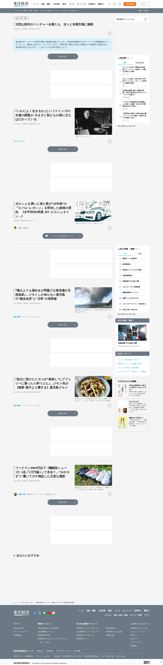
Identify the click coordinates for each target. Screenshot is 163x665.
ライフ (56, 10)
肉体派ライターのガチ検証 (132, 270)
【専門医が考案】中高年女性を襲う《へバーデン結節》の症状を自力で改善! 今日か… (134, 115)
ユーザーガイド (136, 658)
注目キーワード (123, 354)
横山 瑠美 (17, 317)
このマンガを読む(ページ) (63, 236)
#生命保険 (134, 368)
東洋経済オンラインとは (125, 19)
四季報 (91, 4)
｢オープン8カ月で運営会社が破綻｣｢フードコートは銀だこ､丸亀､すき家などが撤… (134, 69)
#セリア (120, 360)
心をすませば (134, 401)
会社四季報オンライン (46, 647)
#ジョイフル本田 (123, 368)
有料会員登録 (130, 4)
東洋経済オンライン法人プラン (88, 644)
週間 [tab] (139, 254)
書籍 (100, 4)
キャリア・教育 (46, 10)
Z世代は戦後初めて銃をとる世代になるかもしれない (137, 387)
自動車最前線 (127, 275)
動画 (64, 4)
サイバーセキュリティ (22, 647)
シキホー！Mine (43, 658)
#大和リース (135, 372)
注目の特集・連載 (124, 320)
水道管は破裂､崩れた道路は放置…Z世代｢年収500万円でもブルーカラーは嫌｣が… (134, 92)
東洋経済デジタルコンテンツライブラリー (53, 654)
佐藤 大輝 (21, 494)
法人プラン (134, 654)
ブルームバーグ (19, 141)
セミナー (80, 4)
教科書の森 (110, 651)
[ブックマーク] (109, 33)
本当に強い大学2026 (129, 310)
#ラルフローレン (123, 372)
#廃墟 (144, 372)
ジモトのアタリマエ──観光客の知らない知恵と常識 (134, 304)
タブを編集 (144, 10)
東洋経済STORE (44, 651)
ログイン (143, 4)
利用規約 (133, 661)
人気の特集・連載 (126, 249)
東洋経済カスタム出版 (114, 647)
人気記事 (56, 4)
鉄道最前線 (126, 264)
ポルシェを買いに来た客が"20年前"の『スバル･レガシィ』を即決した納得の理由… (134, 81)
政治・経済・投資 (30, 10)
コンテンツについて (137, 647)
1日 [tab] (125, 253)
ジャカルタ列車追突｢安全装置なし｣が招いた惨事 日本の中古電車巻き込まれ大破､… (134, 104)
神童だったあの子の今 (130, 298)
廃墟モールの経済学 (129, 258)
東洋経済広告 (111, 644)
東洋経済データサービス (85, 651)
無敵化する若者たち (136, 418)
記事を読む (63, 56)
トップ (36, 4)
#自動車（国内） (137, 364)
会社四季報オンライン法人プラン (89, 647)
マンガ (71, 4)
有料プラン (134, 651)
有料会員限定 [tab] (139, 63)
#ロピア (136, 360)
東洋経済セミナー (83, 654)
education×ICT (19, 644)
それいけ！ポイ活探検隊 (131, 287)
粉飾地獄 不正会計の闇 (130, 281)
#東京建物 (128, 360)
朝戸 (20, 228)
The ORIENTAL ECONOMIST (48, 644)
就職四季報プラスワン (130, 292)
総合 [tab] (125, 62)
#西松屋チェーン (123, 364)
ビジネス (18, 10)
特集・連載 (45, 4)
